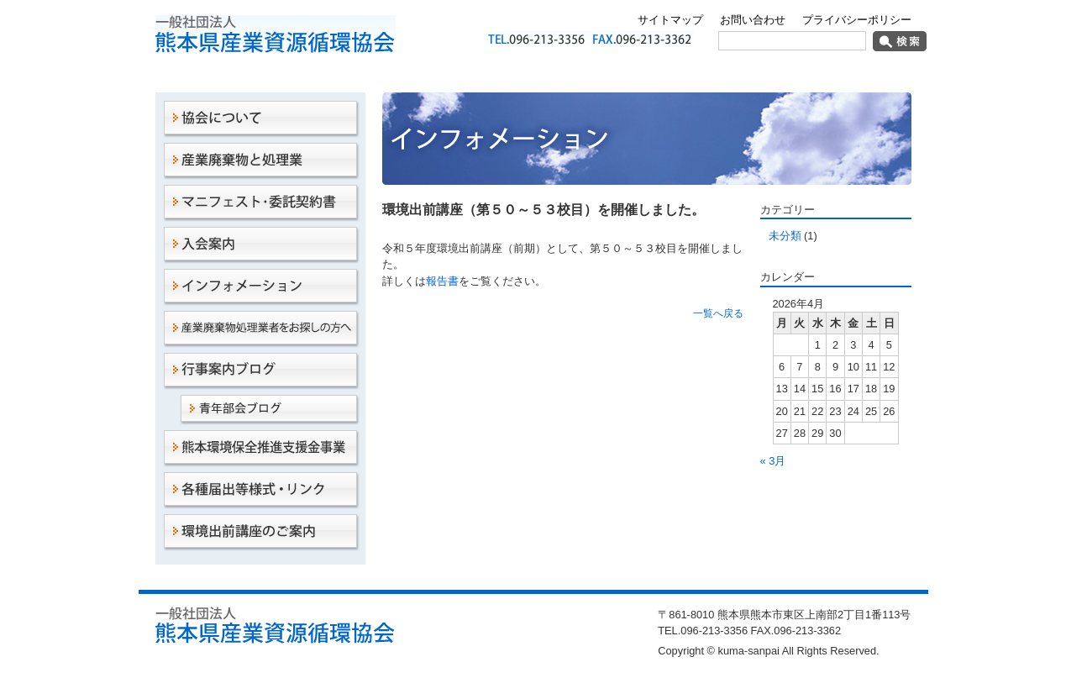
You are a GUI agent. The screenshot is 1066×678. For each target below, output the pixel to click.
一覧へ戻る (718, 313)
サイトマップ (670, 19)
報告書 (442, 281)
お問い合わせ (752, 19)
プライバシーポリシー (856, 19)
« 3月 (773, 461)
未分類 (785, 235)
